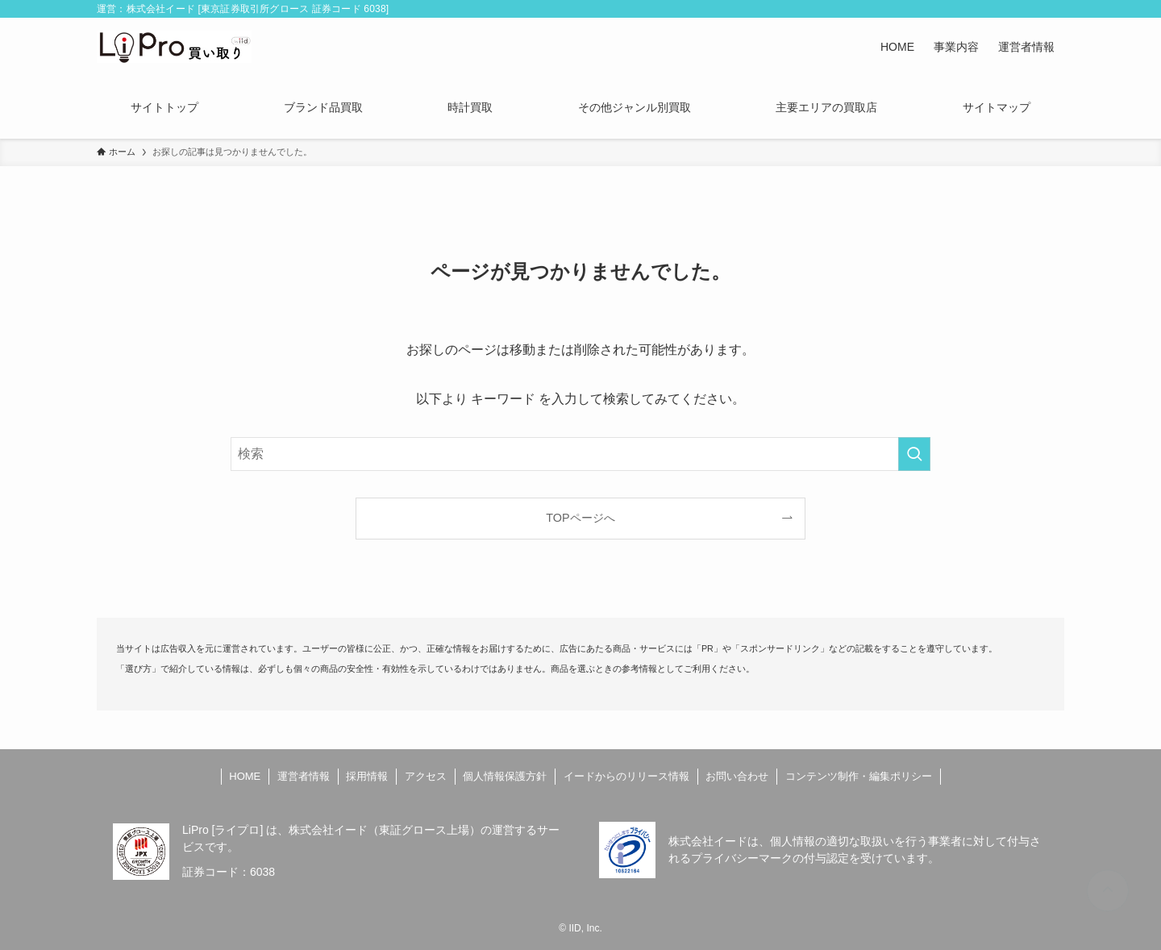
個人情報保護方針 (505, 776)
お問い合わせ (736, 776)
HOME (244, 776)
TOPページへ (580, 517)
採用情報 (367, 776)
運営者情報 (303, 776)
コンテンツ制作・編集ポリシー (858, 776)
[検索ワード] (580, 454)
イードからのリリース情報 (626, 776)
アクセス (426, 776)
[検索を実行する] (914, 454)
